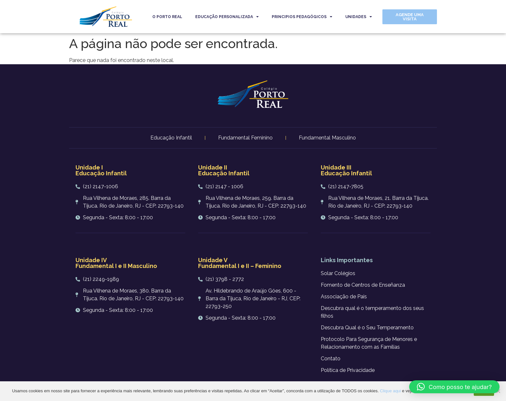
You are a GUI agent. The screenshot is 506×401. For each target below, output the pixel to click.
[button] (454, 386)
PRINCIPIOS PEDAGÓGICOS (302, 17)
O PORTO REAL (167, 17)
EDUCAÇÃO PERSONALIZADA (227, 17)
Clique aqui (390, 390)
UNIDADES (358, 17)
